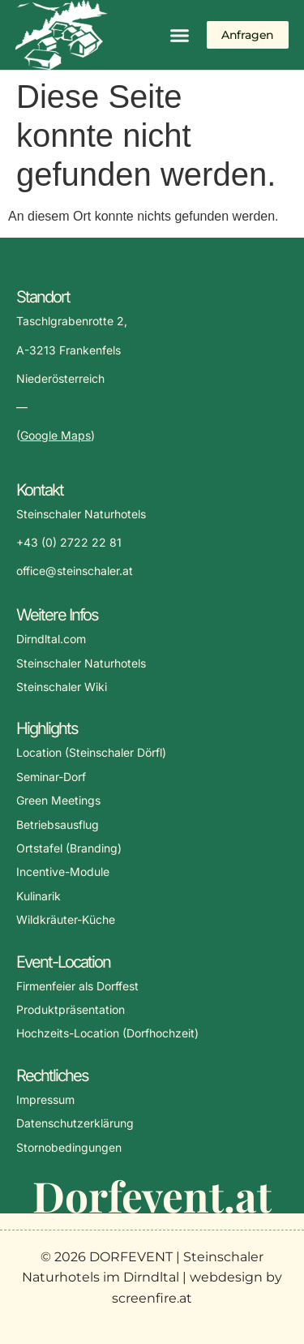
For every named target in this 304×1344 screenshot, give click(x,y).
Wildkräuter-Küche (65, 919)
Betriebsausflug (57, 824)
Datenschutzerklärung (75, 1123)
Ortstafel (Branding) (69, 848)
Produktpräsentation (70, 1009)
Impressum (45, 1099)
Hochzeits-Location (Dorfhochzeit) (107, 1033)
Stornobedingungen (69, 1147)
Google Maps (55, 435)
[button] (179, 34)
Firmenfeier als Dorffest (77, 986)
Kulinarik (38, 896)
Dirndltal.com (51, 639)
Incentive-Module (62, 871)
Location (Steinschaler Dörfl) (91, 752)
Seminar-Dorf (51, 777)
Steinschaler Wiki (61, 686)
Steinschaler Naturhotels (81, 663)
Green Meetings (58, 800)
